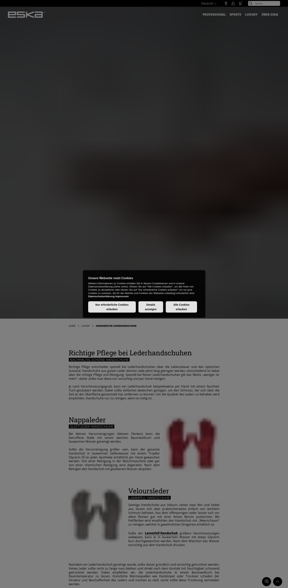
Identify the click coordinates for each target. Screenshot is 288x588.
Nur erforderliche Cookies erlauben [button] (112, 307)
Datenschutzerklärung (101, 296)
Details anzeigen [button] (151, 307)
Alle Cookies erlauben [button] (181, 307)
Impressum (122, 296)
